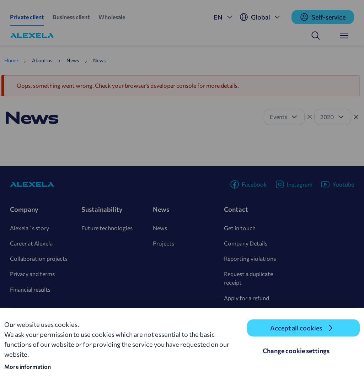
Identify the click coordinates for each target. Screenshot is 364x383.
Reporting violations (250, 258)
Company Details (245, 243)
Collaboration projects (39, 258)
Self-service (323, 17)
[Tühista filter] (309, 116)
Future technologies (107, 228)
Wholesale (111, 17)
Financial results (30, 289)
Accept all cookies (296, 328)
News (160, 228)
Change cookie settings (296, 351)
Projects (163, 243)
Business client (71, 17)
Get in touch (240, 228)
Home (11, 60)
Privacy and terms (32, 273)
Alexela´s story (29, 228)
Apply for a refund (246, 298)
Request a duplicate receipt (248, 278)
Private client (27, 17)
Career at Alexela (31, 243)
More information (27, 366)
